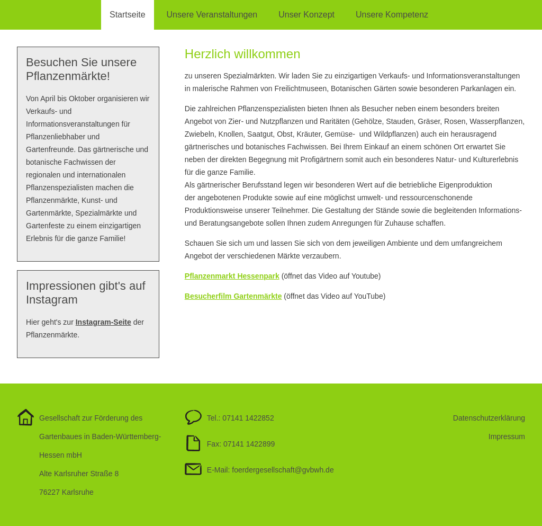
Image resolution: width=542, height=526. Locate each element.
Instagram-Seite (103, 322)
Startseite (128, 14)
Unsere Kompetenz (392, 14)
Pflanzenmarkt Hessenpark (232, 276)
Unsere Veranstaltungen (212, 14)
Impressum (507, 436)
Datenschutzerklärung (489, 418)
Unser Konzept (306, 14)
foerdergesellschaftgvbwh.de (282, 470)
